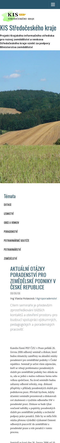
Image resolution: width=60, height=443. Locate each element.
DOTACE (7, 205)
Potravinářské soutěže (16, 240)
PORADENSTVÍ (11, 232)
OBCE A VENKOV (11, 223)
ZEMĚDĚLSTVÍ (10, 258)
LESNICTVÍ (9, 214)
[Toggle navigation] (52, 4)
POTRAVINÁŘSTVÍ (12, 249)
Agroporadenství (46, 298)
